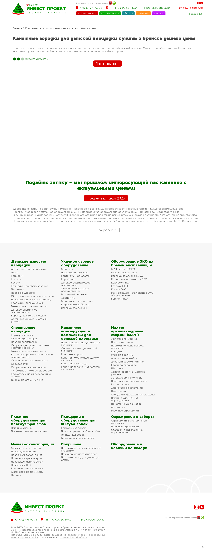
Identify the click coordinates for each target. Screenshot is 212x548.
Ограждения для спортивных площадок (129, 421)
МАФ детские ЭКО (123, 269)
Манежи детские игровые (77, 301)
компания (143, 13)
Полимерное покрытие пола (79, 454)
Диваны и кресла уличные (127, 361)
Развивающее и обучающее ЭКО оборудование (132, 293)
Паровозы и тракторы (74, 272)
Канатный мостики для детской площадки (80, 358)
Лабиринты (68, 297)
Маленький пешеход (74, 294)
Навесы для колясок (23, 451)
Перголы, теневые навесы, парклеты (127, 346)
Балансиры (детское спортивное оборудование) (32, 355)
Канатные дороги (72, 354)
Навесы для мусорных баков (129, 381)
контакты (159, 13)
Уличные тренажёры (24, 338)
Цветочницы (118, 391)
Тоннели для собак (73, 434)
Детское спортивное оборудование (24, 310)
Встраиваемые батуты (75, 304)
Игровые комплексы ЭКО (127, 276)
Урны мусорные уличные (126, 377)
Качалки (16, 279)
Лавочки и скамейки (124, 358)
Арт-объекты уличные (124, 338)
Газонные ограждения (125, 410)
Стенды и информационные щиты (133, 394)
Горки (14, 272)
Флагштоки (118, 407)
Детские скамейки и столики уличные (29, 320)
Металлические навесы (26, 448)
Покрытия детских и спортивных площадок (81, 449)
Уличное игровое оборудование (77, 263)
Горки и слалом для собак (78, 438)
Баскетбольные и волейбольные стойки (31, 375)
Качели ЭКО (118, 289)
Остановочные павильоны (27, 471)
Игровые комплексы (74, 308)
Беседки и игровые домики (28, 303)
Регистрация (196, 7)
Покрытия (71, 444)
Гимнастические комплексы (29, 306)
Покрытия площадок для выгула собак (80, 458)
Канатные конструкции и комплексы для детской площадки (60, 28)
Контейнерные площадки (27, 468)
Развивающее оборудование (29, 286)
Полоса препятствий (24, 342)
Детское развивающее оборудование (76, 283)
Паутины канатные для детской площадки (80, 343)
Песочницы (18, 289)
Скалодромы (19, 363)
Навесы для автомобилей (27, 461)
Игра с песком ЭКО (124, 272)
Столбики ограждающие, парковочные (127, 431)
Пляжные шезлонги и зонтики (29, 431)
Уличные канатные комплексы (30, 360)
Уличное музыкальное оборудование (75, 289)
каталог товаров (87, 13)
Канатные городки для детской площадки (80, 368)
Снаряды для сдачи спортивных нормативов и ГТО (30, 346)
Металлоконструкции (32, 444)
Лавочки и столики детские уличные (128, 372)
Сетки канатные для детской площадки (79, 349)
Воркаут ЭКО (119, 298)
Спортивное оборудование (28, 367)
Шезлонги (117, 368)
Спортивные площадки (23, 329)
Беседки (116, 351)
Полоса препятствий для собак (80, 431)
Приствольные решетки (126, 404)
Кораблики (68, 279)
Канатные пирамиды (74, 363)
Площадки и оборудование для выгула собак (79, 420)
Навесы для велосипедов (26, 455)
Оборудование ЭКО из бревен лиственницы (132, 263)
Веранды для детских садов (28, 315)
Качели (15, 282)
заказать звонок (110, 13)
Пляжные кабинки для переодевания (124, 399)
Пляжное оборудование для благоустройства (29, 420)
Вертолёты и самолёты (75, 276)
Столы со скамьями (123, 365)
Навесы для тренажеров (26, 458)
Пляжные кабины (21, 428)
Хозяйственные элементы (127, 387)
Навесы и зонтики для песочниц (30, 299)
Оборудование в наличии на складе (129, 446)
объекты (128, 13)
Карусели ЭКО (120, 282)
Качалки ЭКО (119, 286)
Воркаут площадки (23, 335)
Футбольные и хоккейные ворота (31, 370)
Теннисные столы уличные (27, 380)
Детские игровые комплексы (29, 269)
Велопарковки (120, 384)
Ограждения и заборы (132, 416)
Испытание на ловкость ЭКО (129, 279)
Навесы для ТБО (21, 465)
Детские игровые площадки (28, 263)
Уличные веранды (122, 355)
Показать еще (107, 63)
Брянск (33, 4)
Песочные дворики (23, 292)
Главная (17, 28)
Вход (185, 7)
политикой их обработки (73, 537)
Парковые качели (122, 342)
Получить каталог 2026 (106, 198)
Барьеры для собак (73, 428)
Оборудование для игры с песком (32, 296)
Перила (16, 475)
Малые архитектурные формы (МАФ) (127, 331)
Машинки (67, 269)
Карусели (17, 276)
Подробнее (106, 230)
